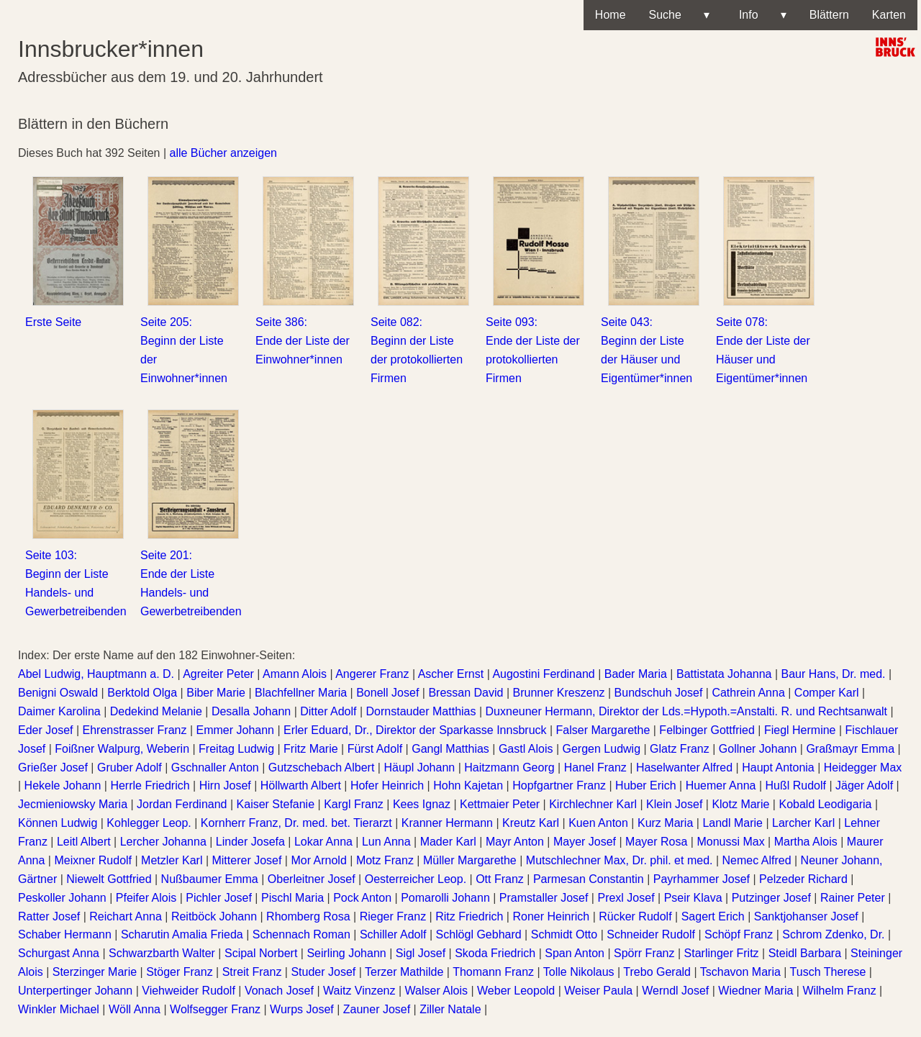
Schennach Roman (301, 934)
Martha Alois (806, 842)
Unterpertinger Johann (75, 990)
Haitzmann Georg (509, 767)
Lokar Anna (323, 842)
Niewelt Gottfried (108, 879)
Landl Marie (732, 823)
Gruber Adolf (129, 767)
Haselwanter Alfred (684, 767)
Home (610, 15)
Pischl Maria (292, 898)
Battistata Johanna (724, 674)
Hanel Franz (595, 767)
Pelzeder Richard (803, 879)
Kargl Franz (354, 804)
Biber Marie (215, 693)
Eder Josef (45, 730)
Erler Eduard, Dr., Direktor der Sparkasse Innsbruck (414, 730)
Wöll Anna (134, 1009)
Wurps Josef (302, 1009)
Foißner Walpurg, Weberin (122, 749)
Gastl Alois (526, 749)
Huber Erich (645, 785)
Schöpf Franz (738, 934)
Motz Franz (385, 860)
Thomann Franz (493, 972)
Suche (679, 15)
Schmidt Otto (564, 934)
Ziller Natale (450, 1009)
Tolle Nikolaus (578, 972)
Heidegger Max (863, 767)
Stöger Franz (179, 972)
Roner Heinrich (550, 916)
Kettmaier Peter (500, 804)
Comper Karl (826, 693)
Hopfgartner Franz (559, 785)
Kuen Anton (598, 823)
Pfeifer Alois (146, 898)
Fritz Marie (310, 749)
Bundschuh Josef (658, 693)
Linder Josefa (250, 842)
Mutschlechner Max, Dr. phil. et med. (619, 860)
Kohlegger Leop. (148, 823)
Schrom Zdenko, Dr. (833, 934)
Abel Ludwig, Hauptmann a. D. (96, 674)
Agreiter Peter (218, 674)
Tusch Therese (828, 972)
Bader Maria (635, 674)
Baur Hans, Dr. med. (833, 674)
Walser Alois (436, 990)
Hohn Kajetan (468, 785)
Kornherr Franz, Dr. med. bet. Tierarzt (296, 823)
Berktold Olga (142, 693)
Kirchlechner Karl (593, 804)
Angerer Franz (372, 674)
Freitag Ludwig (236, 749)
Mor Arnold (318, 860)
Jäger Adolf (864, 785)
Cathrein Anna (748, 693)
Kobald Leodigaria (825, 804)
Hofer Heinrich (387, 785)
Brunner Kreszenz (558, 693)
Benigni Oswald (58, 693)
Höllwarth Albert (300, 785)
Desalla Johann (251, 711)
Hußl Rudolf (796, 785)
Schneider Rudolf (651, 934)
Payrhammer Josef (701, 879)
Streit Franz (252, 972)
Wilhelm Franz (839, 990)
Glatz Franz (679, 749)
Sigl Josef (420, 953)
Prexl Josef (625, 898)
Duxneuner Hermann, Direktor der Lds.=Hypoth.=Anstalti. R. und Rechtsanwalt (687, 711)
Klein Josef (674, 804)
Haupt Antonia (778, 767)
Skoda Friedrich (495, 953)
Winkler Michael (58, 1009)
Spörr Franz (644, 953)
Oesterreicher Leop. (415, 879)
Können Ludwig (57, 823)
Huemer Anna (721, 785)
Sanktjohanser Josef (806, 916)
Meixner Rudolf (93, 860)
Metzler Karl (171, 860)
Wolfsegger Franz (215, 1009)
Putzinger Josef (771, 898)
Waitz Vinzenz (359, 990)
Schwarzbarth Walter (162, 953)
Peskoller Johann (62, 898)
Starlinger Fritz (721, 953)
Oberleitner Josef (311, 879)
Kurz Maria (665, 823)
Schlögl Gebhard (478, 934)
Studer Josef (323, 972)
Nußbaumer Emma (209, 879)
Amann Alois (295, 674)
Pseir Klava (693, 898)
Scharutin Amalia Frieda (182, 934)
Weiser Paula (598, 990)
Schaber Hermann (65, 934)
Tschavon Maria (740, 972)
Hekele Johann (62, 785)
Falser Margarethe (603, 730)
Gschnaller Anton (215, 767)
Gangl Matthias (450, 749)
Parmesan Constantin (588, 879)
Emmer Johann (235, 730)
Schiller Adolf (393, 934)
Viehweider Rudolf (188, 990)
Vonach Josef (279, 990)
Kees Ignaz (421, 804)
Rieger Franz (393, 916)
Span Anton (574, 953)
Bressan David (465, 693)
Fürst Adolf (375, 749)
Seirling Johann (346, 953)
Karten (889, 15)
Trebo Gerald (657, 972)
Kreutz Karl (530, 823)
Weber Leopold (516, 990)
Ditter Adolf (328, 711)
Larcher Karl (803, 823)
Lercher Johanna (163, 842)
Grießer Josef (53, 767)
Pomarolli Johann (445, 898)
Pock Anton (362, 898)
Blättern (829, 15)
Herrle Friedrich (149, 785)
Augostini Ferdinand (543, 674)
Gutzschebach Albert (321, 767)
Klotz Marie (740, 804)
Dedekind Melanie (156, 711)
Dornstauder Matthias (421, 711)
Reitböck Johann (214, 916)
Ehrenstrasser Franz (135, 730)
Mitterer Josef (246, 860)
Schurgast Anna (58, 953)
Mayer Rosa (656, 842)
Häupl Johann (419, 767)
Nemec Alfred (756, 860)
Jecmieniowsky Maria (72, 804)
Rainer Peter (852, 898)
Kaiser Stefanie (276, 804)
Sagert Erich (713, 916)
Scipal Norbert (260, 953)
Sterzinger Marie (95, 972)
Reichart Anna (125, 916)
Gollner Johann (758, 749)
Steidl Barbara (804, 953)
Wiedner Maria (755, 990)
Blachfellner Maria (301, 693)
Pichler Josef (219, 898)
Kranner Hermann (447, 823)
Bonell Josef (387, 693)
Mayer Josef (584, 842)
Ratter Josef (49, 916)
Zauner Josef (376, 1009)
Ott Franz (500, 879)
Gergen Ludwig (602, 749)
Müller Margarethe (470, 860)
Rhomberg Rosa (308, 916)
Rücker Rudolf (635, 916)
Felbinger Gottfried (707, 730)
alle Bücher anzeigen (223, 153)
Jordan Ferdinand (182, 804)
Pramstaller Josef (544, 898)
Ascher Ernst (451, 674)
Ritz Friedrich (469, 916)
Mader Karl (448, 842)
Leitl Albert (84, 842)
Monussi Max (730, 842)
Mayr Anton (515, 842)
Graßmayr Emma (850, 749)
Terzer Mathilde (404, 972)
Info (759, 15)
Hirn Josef (225, 785)
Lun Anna (386, 842)
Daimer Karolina (59, 711)
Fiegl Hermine (800, 730)
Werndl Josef (675, 990)
